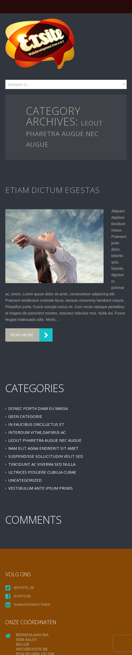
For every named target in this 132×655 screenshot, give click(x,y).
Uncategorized (25, 480)
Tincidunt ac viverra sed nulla (41, 464)
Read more (21, 334)
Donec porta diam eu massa (38, 408)
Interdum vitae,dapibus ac (37, 432)
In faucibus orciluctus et (36, 424)
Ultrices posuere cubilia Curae (42, 472)
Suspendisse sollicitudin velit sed (45, 456)
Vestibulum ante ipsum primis (40, 488)
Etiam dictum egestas (52, 189)
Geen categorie (25, 416)
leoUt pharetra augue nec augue (45, 440)
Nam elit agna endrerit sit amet (43, 448)
